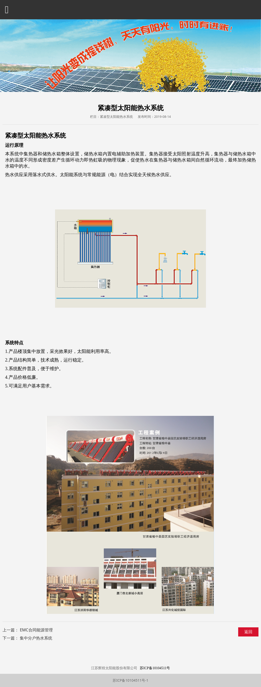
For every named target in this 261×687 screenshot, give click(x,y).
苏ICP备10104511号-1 (130, 680)
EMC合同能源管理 (36, 630)
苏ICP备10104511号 (155, 668)
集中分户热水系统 (36, 638)
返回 (248, 631)
